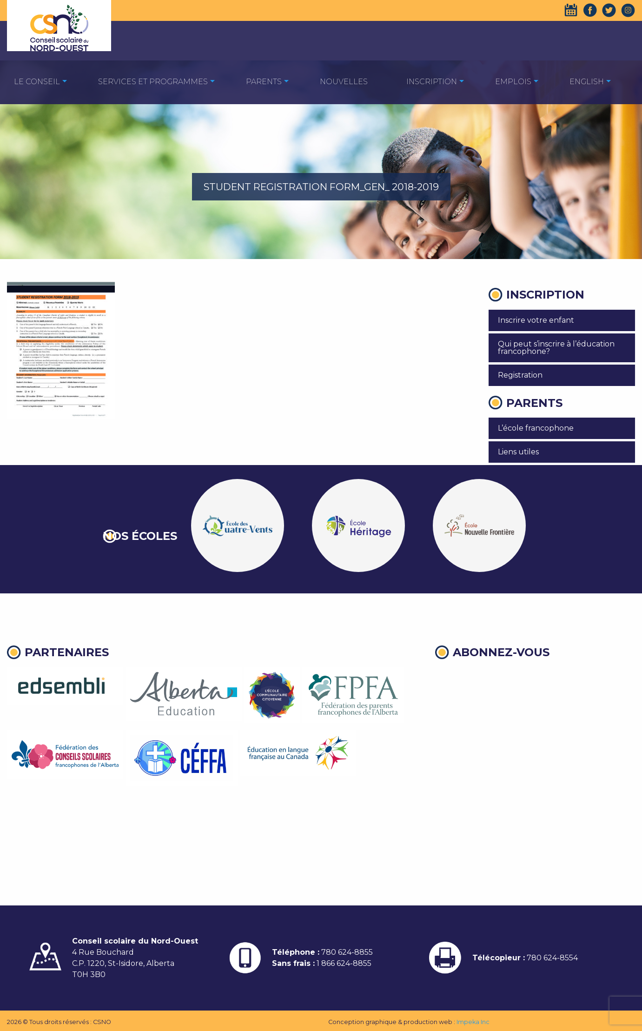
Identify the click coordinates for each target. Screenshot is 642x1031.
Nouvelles (344, 81)
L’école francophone (536, 428)
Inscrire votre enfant (536, 320)
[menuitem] (37, 81)
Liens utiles (518, 451)
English (586, 81)
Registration (520, 375)
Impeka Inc (473, 1021)
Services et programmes (153, 81)
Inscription (431, 81)
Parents (264, 81)
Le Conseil (37, 81)
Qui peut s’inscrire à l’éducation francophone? (556, 347)
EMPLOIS (513, 81)
